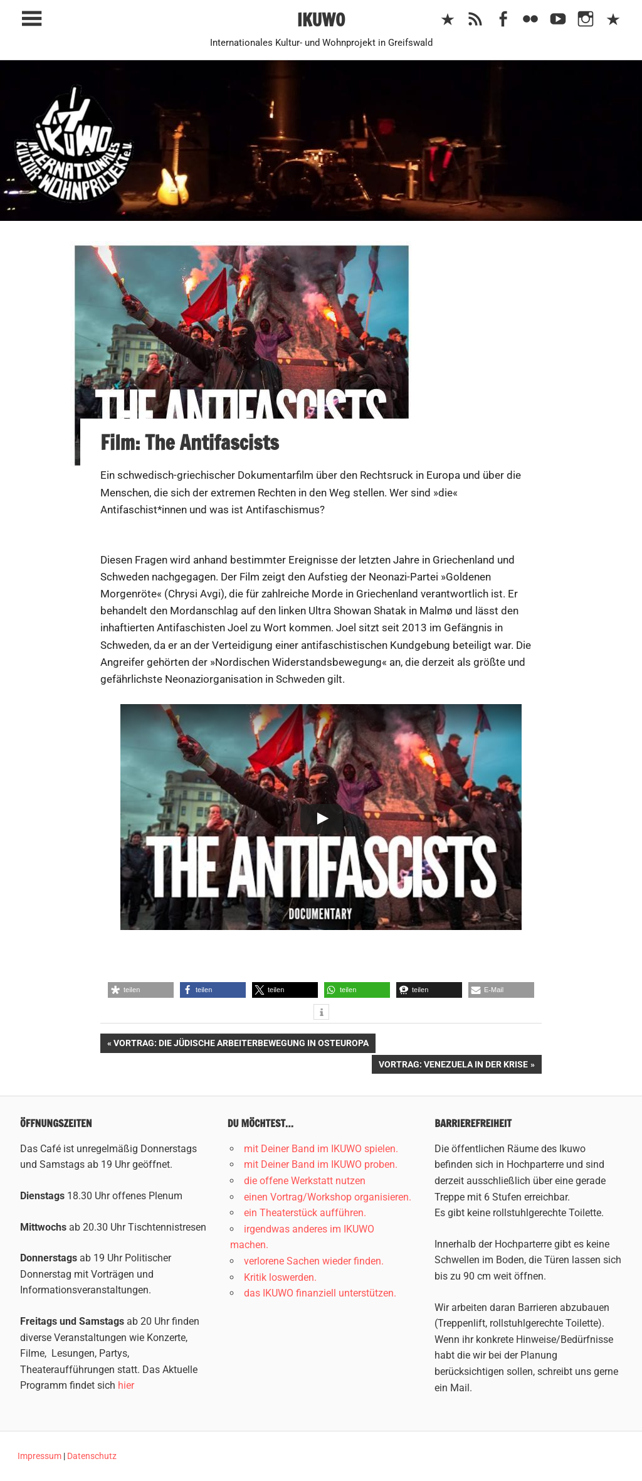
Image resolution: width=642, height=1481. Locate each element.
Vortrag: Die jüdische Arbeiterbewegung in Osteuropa (241, 1044)
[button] (141, 990)
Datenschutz (92, 1456)
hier (126, 1385)
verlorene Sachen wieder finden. (314, 1261)
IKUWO (321, 20)
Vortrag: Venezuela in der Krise (453, 1065)
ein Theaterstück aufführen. (305, 1213)
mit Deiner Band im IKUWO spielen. (321, 1149)
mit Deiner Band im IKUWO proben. (320, 1164)
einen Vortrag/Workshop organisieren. (327, 1197)
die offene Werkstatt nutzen (305, 1181)
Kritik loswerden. (280, 1277)
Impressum (39, 1456)
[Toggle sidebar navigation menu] (31, 19)
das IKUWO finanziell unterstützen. (320, 1293)
